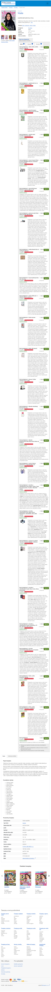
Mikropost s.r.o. (45, 985)
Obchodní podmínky (5, 972)
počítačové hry (4, 933)
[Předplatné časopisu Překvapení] (41, 877)
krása (2, 949)
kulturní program (30, 923)
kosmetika (3, 948)
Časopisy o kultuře (31, 913)
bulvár (15, 946)
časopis (24, 823)
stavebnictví (29, 951)
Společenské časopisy (42, 945)
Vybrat (46, 47)
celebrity (41, 949)
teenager (15, 936)
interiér (15, 921)
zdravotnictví (29, 954)
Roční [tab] (22, 44)
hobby (40, 933)
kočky (15, 930)
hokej (40, 921)
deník (15, 949)
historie (28, 921)
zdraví (31, 25)
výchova (2, 955)
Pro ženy (15, 7)
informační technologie (31, 950)
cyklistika (41, 916)
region (15, 952)
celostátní (16, 948)
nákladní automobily (5, 921)
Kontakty (3, 974)
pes (14, 934)
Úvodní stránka (4, 7)
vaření (2, 954)
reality (15, 922)
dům (15, 919)
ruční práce (41, 938)
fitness (40, 917)
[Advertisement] (25, 903)
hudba (28, 922)
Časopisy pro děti (18, 928)
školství (28, 952)
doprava (28, 946)
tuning (2, 922)
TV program (41, 939)
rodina (2, 951)
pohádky (15, 935)
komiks (15, 932)
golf (40, 919)
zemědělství (29, 955)
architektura (16, 916)
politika (15, 951)
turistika (41, 923)
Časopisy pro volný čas (43, 929)
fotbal (40, 918)
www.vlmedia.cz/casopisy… (29, 858)
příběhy (40, 935)
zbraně (2, 935)
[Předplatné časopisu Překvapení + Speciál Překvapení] (25, 877)
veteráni (2, 923)
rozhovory (27, 25)
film (27, 918)
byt (14, 917)
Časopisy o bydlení (18, 913)
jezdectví (41, 922)
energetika (29, 949)
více (32, 22)
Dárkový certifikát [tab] (12, 756)
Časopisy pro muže (31, 928)
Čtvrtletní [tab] (39, 44)
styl (27, 935)
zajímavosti (41, 955)
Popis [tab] (4, 756)
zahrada (15, 923)
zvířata (15, 938)
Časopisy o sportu (43, 913)
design (15, 918)
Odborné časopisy (31, 944)
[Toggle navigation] (47, 3)
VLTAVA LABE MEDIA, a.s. (28, 846)
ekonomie (29, 948)
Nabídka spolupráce (18, 964)
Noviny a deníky (18, 944)
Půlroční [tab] (30, 44)
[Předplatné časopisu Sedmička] (10, 877)
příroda (40, 936)
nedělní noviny (17, 950)
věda (2, 934)
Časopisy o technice (5, 928)
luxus (28, 932)
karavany (3, 918)
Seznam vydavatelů (18, 966)
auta (2, 917)
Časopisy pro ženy (5, 944)
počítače (3, 932)
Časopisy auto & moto (5, 914)
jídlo (2, 946)
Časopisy (10, 7)
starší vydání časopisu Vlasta (8, 41)
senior (40, 952)
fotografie (29, 919)
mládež (15, 933)
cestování (41, 931)
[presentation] (2, 875)
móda (34, 25)
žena (23, 25)
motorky (3, 919)
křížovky (41, 934)
